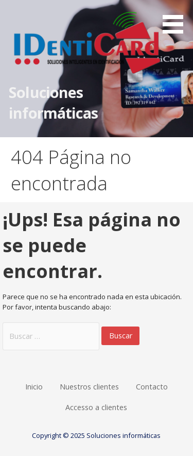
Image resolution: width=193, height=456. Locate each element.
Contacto (152, 387)
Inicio (34, 387)
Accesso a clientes (96, 407)
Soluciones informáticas (53, 102)
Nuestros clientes (89, 387)
